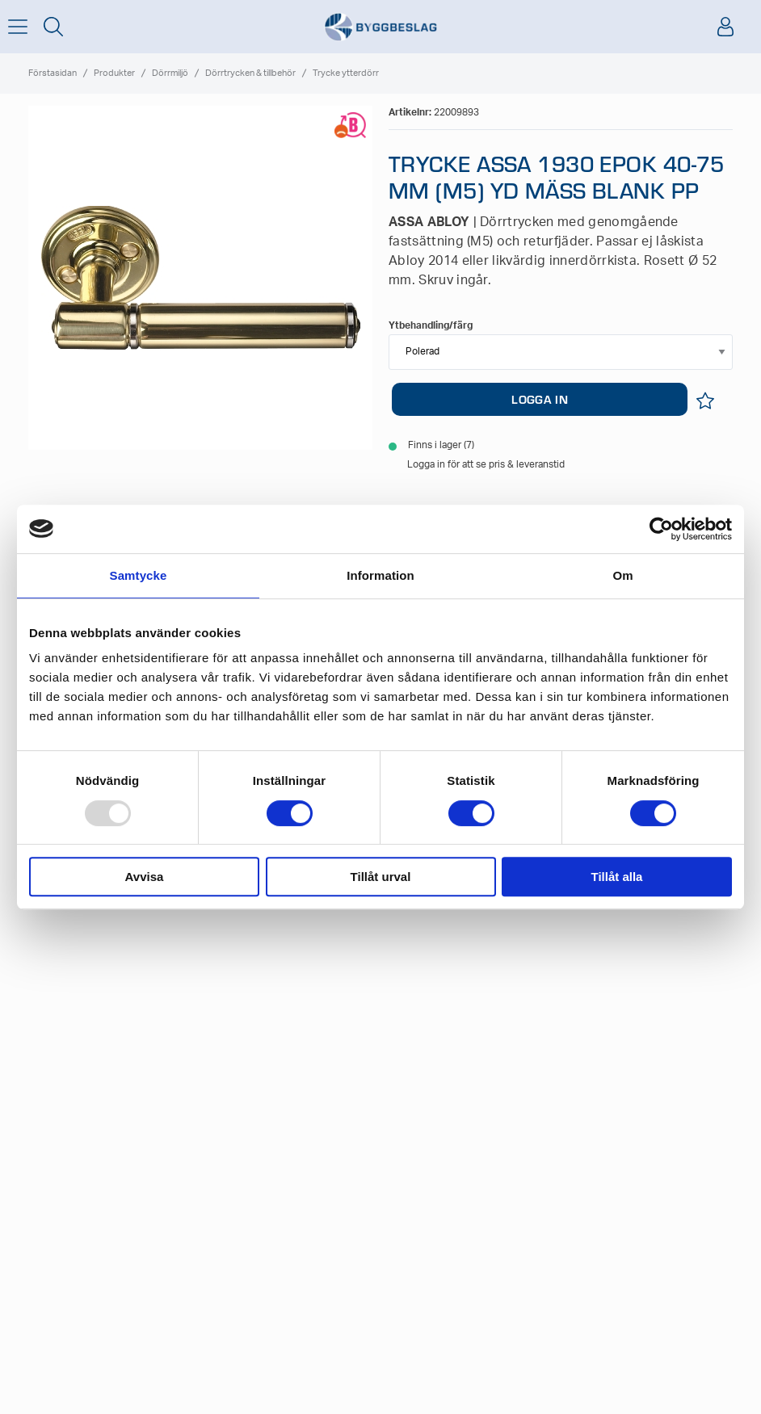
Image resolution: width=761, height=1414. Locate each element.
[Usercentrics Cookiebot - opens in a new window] (661, 529)
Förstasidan (52, 73)
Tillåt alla (617, 876)
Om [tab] (622, 575)
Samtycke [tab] (138, 575)
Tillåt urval (381, 876)
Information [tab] (380, 575)
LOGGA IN (539, 399)
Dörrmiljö (170, 73)
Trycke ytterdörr (346, 73)
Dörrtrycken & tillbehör (250, 73)
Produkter (114, 73)
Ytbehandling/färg (431, 325)
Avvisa (144, 876)
